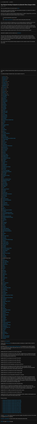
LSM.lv (4, 214)
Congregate (5, 222)
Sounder (4, 143)
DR (3, 206)
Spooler (4, 302)
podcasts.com (5, 203)
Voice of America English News (8, 119)
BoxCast (4, 270)
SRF (3, 187)
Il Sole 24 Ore (5, 290)
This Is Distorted (5, 282)
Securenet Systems (6, 249)
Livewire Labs (7, 2)
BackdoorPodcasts (6, 337)
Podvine (4, 285)
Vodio (4, 334)
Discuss (8, 421)
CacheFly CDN (5, 323)
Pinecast (4, 153)
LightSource (5, 319)
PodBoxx (4, 218)
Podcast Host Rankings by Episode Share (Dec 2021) (12, 408)
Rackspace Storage (6, 175)
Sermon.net (5, 150)
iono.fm (4, 122)
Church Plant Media (6, 170)
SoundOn (4, 103)
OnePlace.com (5, 156)
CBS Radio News (6, 235)
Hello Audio (5, 286)
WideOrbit (4, 135)
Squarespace (5, 101)
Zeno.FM (4, 237)
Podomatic (4, 108)
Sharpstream (5, 164)
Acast (4, 90)
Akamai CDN (5, 116)
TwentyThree (5, 277)
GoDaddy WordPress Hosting (8, 217)
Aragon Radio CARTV (6, 301)
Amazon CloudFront (6, 133)
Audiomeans (5, 144)
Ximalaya (4, 106)
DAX (3, 280)
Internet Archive (5, 148)
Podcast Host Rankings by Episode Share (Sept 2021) (12, 412)
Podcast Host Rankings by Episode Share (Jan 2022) (12, 407)
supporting (6, 415)
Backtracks (4, 298)
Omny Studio (5, 81)
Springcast (4, 238)
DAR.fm (4, 306)
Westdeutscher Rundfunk (7, 171)
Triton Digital (5, 95)
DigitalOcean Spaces (6, 180)
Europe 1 (4, 191)
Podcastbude (5, 202)
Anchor (4, 76)
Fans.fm (4, 272)
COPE (4, 201)
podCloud (4, 255)
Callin (4, 276)
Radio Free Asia (5, 244)
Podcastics (4, 219)
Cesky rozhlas (5, 154)
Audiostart (4, 107)
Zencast (4, 227)
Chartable (4, 174)
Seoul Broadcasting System (7, 212)
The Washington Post (6, 327)
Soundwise (4, 303)
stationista (4, 308)
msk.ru (4, 281)
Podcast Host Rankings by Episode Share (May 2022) (12, 402)
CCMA (4, 254)
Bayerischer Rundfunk (6, 229)
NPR (3, 123)
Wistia (4, 275)
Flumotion (4, 293)
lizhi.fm (4, 176)
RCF (3, 232)
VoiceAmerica (5, 264)
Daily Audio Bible (5, 261)
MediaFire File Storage (7, 324)
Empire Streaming (6, 312)
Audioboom (5, 96)
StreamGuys (5, 117)
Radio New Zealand (6, 335)
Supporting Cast (5, 314)
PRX (3, 234)
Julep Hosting (5, 250)
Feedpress (4, 159)
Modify (2, 421)
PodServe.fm (5, 161)
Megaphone (5, 85)
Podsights (4, 245)
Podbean (4, 82)
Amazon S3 (5, 97)
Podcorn (4, 316)
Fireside (4, 160)
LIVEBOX (4, 186)
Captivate (4, 91)
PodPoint (4, 190)
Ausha (4, 128)
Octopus (4, 291)
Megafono (4, 311)
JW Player (4, 271)
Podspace (4, 211)
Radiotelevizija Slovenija (7, 216)
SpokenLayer (5, 192)
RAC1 (4, 259)
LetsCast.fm (5, 195)
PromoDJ (4, 169)
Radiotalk (4, 132)
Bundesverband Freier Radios (8, 295)
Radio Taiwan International (7, 193)
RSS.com (4, 86)
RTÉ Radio (4, 172)
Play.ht (4, 296)
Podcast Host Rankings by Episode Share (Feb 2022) (12, 406)
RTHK (4, 224)
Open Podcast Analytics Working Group (14, 346)
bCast (4, 207)
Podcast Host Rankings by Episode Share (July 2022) (12, 400)
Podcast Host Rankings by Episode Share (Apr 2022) (12, 403)
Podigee (4, 102)
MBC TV (4, 208)
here (18, 8)
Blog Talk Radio (5, 137)
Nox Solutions (5, 149)
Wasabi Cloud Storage (6, 166)
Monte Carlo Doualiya (6, 253)
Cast (3, 269)
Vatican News (5, 185)
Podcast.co (5, 165)
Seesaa (4, 197)
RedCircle (4, 98)
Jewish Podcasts (5, 198)
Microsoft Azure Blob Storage (8, 239)
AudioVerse (5, 332)
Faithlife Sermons (6, 243)
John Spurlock (7, 341)
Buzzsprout (5, 77)
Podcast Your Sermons (7, 322)
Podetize (4, 233)
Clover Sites (5, 196)
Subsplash (4, 118)
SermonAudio (5, 112)
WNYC (4, 266)
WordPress (5, 181)
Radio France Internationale (7, 145)
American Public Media (7, 287)
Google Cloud (5, 111)
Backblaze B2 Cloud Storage (8, 297)
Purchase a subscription (8, 19)
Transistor (4, 93)
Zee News (4, 223)
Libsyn (4, 80)
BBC (3, 127)
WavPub (4, 313)
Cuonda (4, 329)
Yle (3, 177)
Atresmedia (5, 182)
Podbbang (4, 317)
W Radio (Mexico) (6, 228)
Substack (4, 134)
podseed (4, 318)
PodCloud (4, 328)
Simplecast (4, 87)
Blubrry (4, 92)
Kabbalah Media (5, 155)
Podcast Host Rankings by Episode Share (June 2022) (12, 401)
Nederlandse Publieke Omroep (8, 213)
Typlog (4, 307)
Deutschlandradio (6, 124)
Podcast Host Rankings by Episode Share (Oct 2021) (12, 411)
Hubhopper (5, 129)
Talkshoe (4, 240)
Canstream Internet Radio (7, 248)
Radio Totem (5, 260)
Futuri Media (5, 114)
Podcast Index (8, 343)
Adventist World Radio (6, 158)
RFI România (5, 292)
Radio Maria (5, 274)
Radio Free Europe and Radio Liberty (9, 138)
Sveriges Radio (5, 139)
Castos (4, 113)
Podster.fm (4, 256)
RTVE (4, 140)
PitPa (4, 265)
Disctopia (4, 338)
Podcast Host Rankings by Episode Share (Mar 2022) (12, 405)
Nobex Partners (5, 333)
